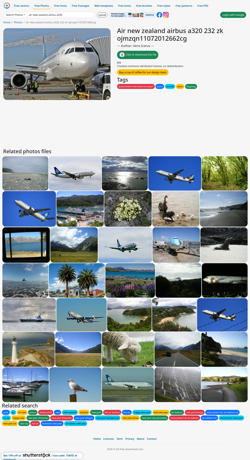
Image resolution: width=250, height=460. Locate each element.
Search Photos (14, 15)
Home (7, 22)
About (140, 439)
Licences (108, 439)
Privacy (129, 439)
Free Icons (124, 6)
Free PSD (202, 6)
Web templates (103, 6)
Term (119, 439)
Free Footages (80, 6)
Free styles (163, 6)
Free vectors (21, 6)
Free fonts (60, 6)
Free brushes (144, 6)
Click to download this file (137, 55)
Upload (102, 14)
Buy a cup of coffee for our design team (142, 72)
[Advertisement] (98, 123)
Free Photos (41, 6)
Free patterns (184, 6)
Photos (18, 22)
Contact (152, 439)
